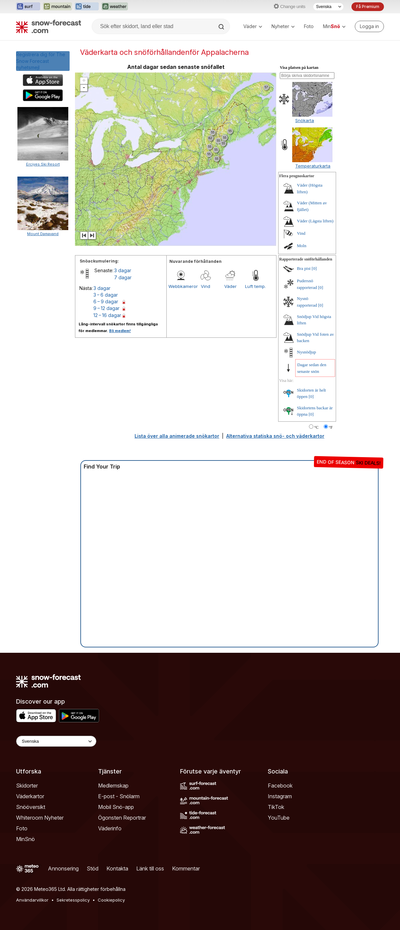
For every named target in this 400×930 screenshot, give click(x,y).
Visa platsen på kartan (299, 67)
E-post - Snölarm (119, 796)
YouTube (279, 817)
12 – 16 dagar (107, 315)
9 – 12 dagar (106, 308)
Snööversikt (30, 807)
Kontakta (117, 868)
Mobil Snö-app (116, 807)
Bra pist (304, 268)
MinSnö (25, 839)
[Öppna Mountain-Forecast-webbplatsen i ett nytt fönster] (57, 6)
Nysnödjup (306, 351)
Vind (205, 286)
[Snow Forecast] (48, 26)
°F (331, 427)
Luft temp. (255, 286)
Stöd (92, 868)
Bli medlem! (120, 330)
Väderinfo (110, 828)
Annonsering (63, 868)
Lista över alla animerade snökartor (177, 436)
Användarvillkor (32, 900)
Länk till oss (150, 868)
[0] (314, 268)
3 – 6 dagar (105, 295)
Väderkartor (30, 796)
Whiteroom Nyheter (40, 817)
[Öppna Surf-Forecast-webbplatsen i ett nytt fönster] (28, 6)
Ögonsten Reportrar (122, 817)
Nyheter (283, 26)
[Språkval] (328, 6)
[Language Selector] (56, 741)
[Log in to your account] (369, 26)
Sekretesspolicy (73, 900)
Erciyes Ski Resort (43, 164)
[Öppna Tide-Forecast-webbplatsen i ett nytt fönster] (87, 6)
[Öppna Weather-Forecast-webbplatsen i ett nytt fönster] (114, 6)
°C (316, 427)
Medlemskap (113, 785)
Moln (301, 245)
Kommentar (186, 868)
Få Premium (367, 6)
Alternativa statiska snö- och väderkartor (275, 436)
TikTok (276, 807)
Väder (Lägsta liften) (315, 220)
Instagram (280, 796)
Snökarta (304, 120)
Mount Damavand (43, 233)
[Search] (222, 26)
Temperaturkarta (312, 166)
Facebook (280, 785)
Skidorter (27, 785)
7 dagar (123, 277)
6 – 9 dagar (105, 301)
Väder (252, 26)
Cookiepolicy (111, 900)
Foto (309, 26)
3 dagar (122, 270)
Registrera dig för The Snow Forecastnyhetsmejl (40, 60)
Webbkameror (180, 286)
